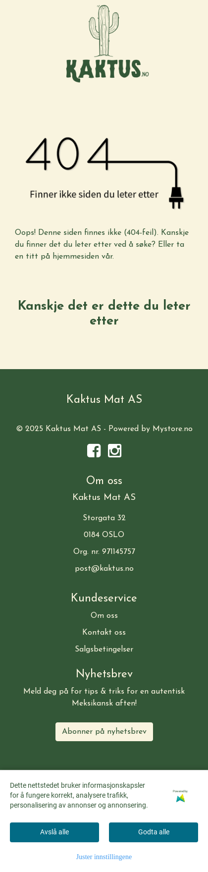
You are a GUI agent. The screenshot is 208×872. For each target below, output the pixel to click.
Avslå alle (54, 832)
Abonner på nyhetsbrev (104, 732)
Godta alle (153, 832)
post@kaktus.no (104, 569)
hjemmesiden (75, 257)
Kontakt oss (104, 633)
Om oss (104, 616)
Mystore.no (173, 429)
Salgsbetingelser (104, 650)
